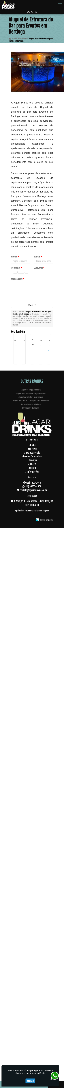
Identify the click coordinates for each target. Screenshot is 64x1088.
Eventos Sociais (33, 991)
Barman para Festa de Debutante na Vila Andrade (21, 547)
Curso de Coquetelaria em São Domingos (21, 797)
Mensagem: (17, 279)
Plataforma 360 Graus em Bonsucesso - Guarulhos (21, 484)
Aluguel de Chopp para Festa (31, 928)
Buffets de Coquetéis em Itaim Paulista (21, 834)
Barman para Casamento (31, 947)
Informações (33, 1010)
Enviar (32, 305)
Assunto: (39, 268)
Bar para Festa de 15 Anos (39, 939)
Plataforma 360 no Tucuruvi (21, 673)
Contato (32, 1006)
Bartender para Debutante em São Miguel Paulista (21, 643)
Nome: (15, 256)
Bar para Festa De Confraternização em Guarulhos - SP (21, 611)
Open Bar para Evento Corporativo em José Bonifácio (21, 733)
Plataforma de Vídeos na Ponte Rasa (21, 451)
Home (33, 983)
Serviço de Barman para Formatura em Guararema (21, 414)
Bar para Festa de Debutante (31, 943)
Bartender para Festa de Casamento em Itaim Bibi (21, 580)
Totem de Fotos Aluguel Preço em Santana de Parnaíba (21, 867)
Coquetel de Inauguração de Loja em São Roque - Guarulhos (21, 388)
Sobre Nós (32, 987)
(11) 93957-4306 (33, 1025)
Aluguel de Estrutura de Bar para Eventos (31, 932)
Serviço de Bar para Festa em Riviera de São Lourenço (21, 509)
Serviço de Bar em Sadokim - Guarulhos (21, 765)
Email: (38, 256)
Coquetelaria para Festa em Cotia (21, 705)
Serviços (33, 999)
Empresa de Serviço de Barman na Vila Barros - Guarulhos (21, 355)
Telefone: (16, 268)
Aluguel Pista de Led (20, 939)
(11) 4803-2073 (33, 1021)
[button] (60, 5)
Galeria (33, 1002)
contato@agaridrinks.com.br (33, 1028)
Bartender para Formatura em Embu (21, 898)
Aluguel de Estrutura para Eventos (31, 936)
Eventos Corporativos (32, 995)
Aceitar (30, 1081)
